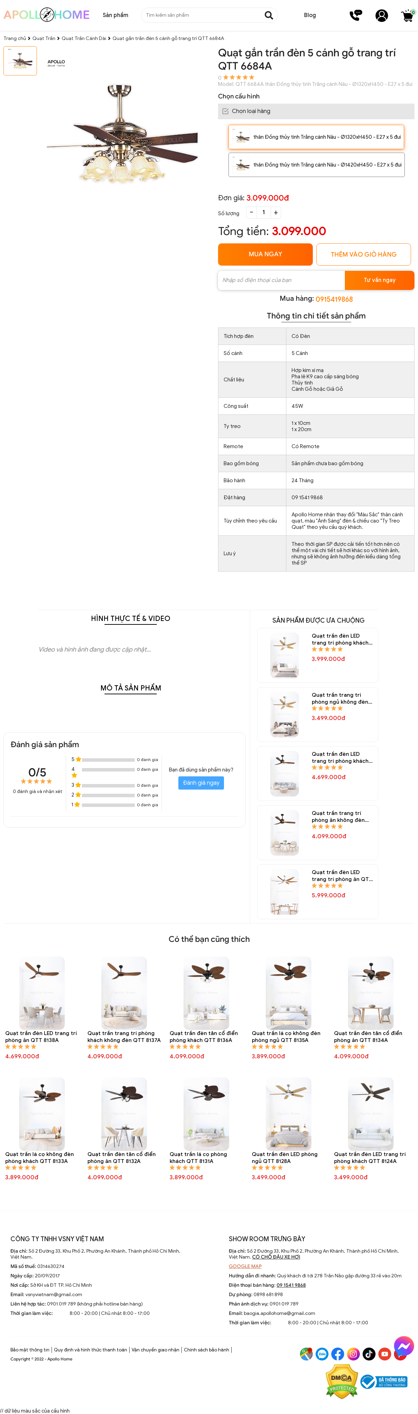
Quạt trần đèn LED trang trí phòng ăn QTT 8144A (342, 876)
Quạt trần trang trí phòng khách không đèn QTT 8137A (124, 1036)
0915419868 (334, 299)
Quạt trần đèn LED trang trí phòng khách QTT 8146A (340, 758)
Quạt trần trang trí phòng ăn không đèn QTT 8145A (338, 817)
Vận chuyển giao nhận (155, 1350)
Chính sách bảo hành (206, 1350)
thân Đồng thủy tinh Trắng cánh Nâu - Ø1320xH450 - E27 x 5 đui (327, 137)
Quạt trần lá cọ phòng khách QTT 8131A (198, 1157)
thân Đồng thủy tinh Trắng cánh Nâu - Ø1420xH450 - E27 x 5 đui (327, 165)
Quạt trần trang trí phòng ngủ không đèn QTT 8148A (340, 698)
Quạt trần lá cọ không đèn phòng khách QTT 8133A (39, 1157)
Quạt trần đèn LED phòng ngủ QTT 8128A (285, 1157)
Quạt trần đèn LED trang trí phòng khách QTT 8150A (340, 639)
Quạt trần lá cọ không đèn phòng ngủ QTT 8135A (286, 1036)
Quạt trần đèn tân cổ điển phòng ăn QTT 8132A (121, 1157)
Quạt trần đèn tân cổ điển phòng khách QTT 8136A (204, 1036)
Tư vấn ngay (380, 280)
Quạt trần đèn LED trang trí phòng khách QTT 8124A (370, 1157)
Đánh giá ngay (201, 782)
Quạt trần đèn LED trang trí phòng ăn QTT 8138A (41, 1036)
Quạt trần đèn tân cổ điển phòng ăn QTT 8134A (368, 1036)
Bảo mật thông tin (29, 1350)
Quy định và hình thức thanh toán (90, 1350)
